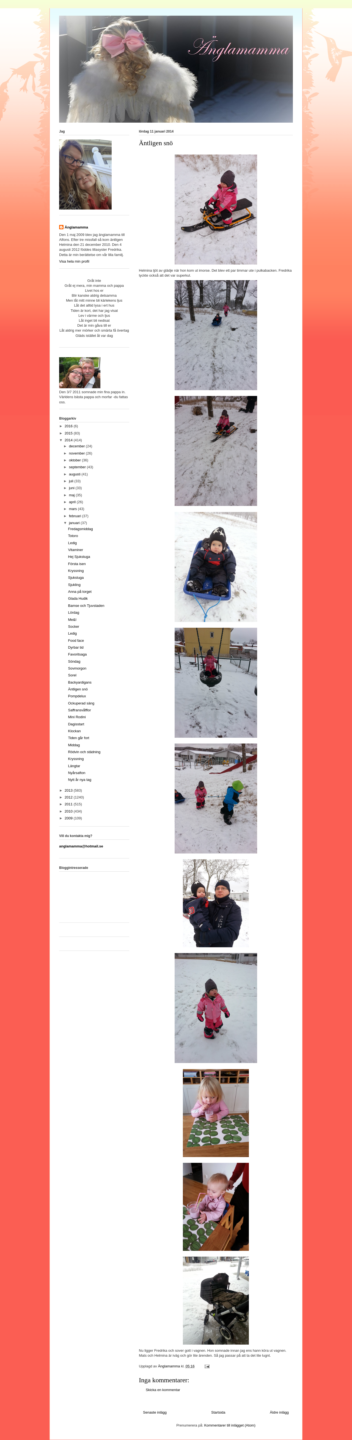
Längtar (74, 766)
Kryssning (76, 571)
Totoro (73, 536)
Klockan (74, 731)
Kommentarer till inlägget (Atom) (229, 1425)
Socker (73, 626)
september (78, 467)
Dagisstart (76, 724)
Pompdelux (77, 696)
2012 (69, 797)
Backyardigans (79, 682)
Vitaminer (75, 550)
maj (72, 495)
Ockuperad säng (81, 703)
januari (75, 523)
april (73, 502)
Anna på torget (79, 592)
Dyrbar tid (75, 647)
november (77, 453)
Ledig (72, 543)
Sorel (72, 675)
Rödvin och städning (84, 752)
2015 (69, 433)
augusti (75, 474)
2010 (69, 811)
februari (75, 516)
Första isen (77, 564)
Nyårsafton (76, 773)
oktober (75, 460)
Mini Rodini (77, 717)
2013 (69, 790)
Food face (76, 640)
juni (72, 488)
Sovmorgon (77, 668)
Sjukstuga (76, 578)
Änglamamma (76, 227)
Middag (74, 745)
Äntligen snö (78, 689)
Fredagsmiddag (80, 529)
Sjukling (74, 585)
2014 (69, 440)
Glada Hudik (78, 598)
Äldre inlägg (279, 1412)
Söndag (74, 661)
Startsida (218, 1412)
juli (72, 481)
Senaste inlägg (155, 1412)
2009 (69, 818)
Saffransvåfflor (79, 710)
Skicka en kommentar (163, 1390)
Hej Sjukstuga (79, 557)
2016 (69, 426)
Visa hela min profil (74, 261)
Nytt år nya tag (79, 780)
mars (73, 509)
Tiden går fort (78, 738)
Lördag (73, 612)
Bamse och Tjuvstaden (86, 606)
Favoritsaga (77, 654)
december (77, 446)
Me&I (72, 620)
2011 (69, 804)
